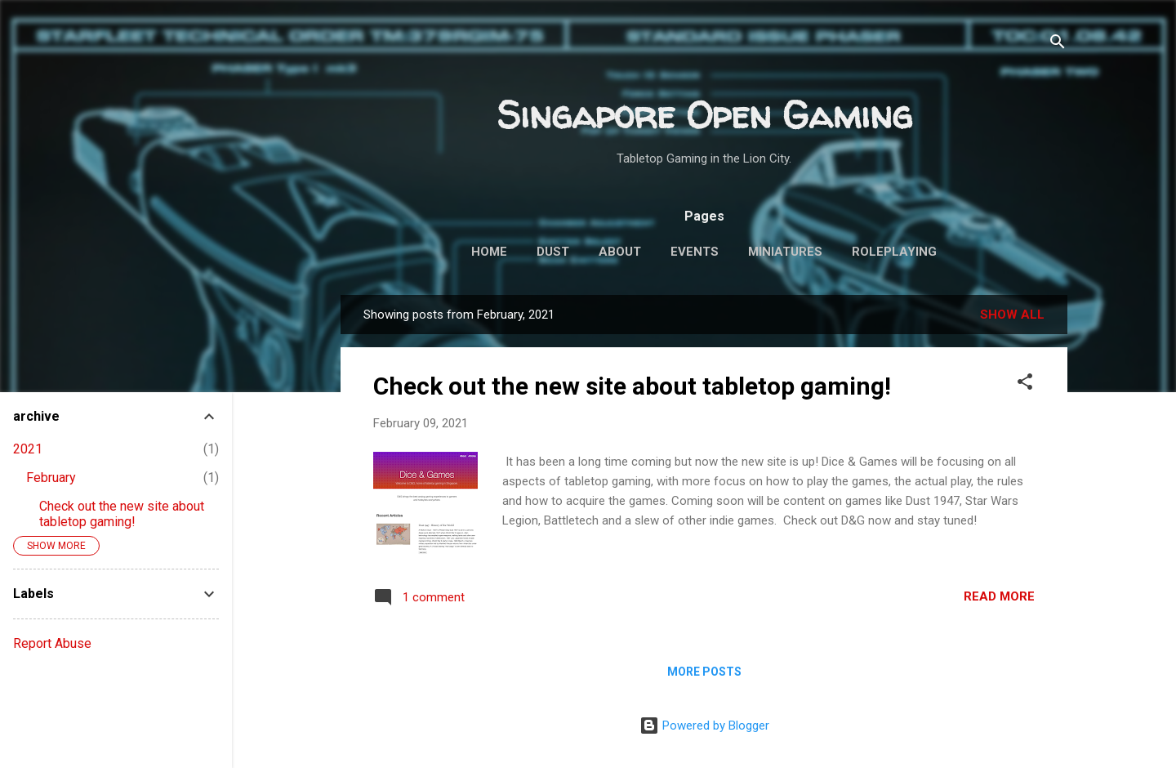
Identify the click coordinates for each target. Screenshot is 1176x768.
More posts (704, 671)
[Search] (1057, 44)
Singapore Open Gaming (704, 115)
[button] (1025, 384)
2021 (27, 449)
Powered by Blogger (704, 725)
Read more (999, 596)
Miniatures (785, 251)
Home (489, 251)
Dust (553, 251)
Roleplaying (894, 251)
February (51, 477)
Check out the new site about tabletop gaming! (632, 386)
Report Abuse (52, 643)
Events (694, 251)
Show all (1012, 314)
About (620, 251)
